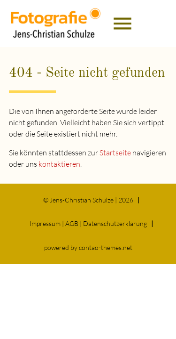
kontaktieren (59, 164)
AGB (71, 223)
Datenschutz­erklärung (115, 223)
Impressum (45, 223)
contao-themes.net (105, 247)
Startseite (115, 152)
